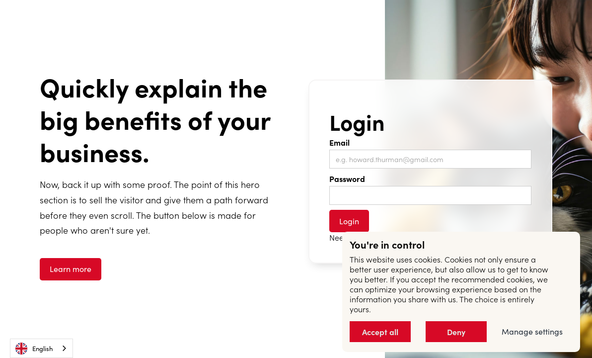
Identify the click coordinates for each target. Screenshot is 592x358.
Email (339, 142)
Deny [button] (456, 331)
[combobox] (41, 348)
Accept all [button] (380, 331)
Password (347, 178)
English (34, 349)
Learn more (70, 269)
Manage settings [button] (532, 332)
